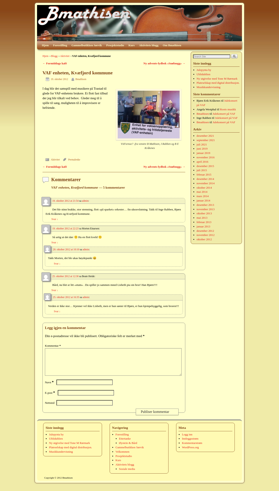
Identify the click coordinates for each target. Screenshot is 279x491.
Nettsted (49, 408)
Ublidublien (203, 74)
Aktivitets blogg (148, 45)
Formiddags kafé (55, 63)
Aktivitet (65, 56)
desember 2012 (205, 230)
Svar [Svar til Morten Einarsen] (54, 242)
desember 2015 (205, 166)
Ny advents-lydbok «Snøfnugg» (164, 63)
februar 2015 (204, 174)
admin (85, 200)
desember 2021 (205, 135)
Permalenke (74, 159)
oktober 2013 (204, 213)
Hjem (45, 45)
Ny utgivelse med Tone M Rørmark (217, 78)
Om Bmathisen (172, 45)
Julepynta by (204, 70)
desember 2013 (205, 204)
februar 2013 (204, 222)
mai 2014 (202, 191)
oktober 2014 (204, 187)
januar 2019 (203, 153)
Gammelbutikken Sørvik (86, 45)
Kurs (131, 45)
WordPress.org (190, 452)
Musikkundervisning (208, 87)
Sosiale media (127, 474)
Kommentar (53, 345)
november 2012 (205, 235)
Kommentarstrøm (192, 448)
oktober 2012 (204, 239)
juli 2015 (202, 170)
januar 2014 (203, 200)
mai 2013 (202, 217)
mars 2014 (203, 196)
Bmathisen (80, 79)
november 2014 (205, 183)
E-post (50, 398)
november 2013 (205, 209)
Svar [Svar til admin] (54, 219)
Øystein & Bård (128, 448)
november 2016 (205, 157)
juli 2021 (202, 144)
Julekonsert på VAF (224, 113)
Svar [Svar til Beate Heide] (54, 290)
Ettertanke (125, 443)
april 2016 (202, 161)
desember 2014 (205, 179)
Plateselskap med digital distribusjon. (218, 82)
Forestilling (60, 45)
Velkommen (122, 457)
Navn (49, 387)
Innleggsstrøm (190, 443)
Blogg (54, 56)
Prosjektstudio (115, 45)
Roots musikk (228, 109)
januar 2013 (203, 226)
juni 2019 (202, 148)
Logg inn (187, 439)
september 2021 (206, 140)
